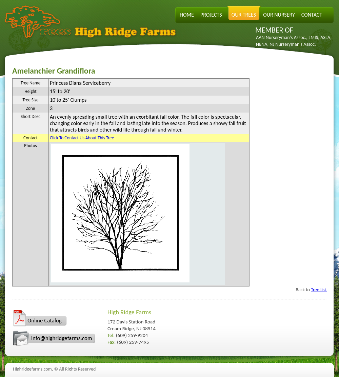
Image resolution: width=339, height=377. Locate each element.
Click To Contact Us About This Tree (82, 138)
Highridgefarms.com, (33, 369)
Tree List (319, 290)
